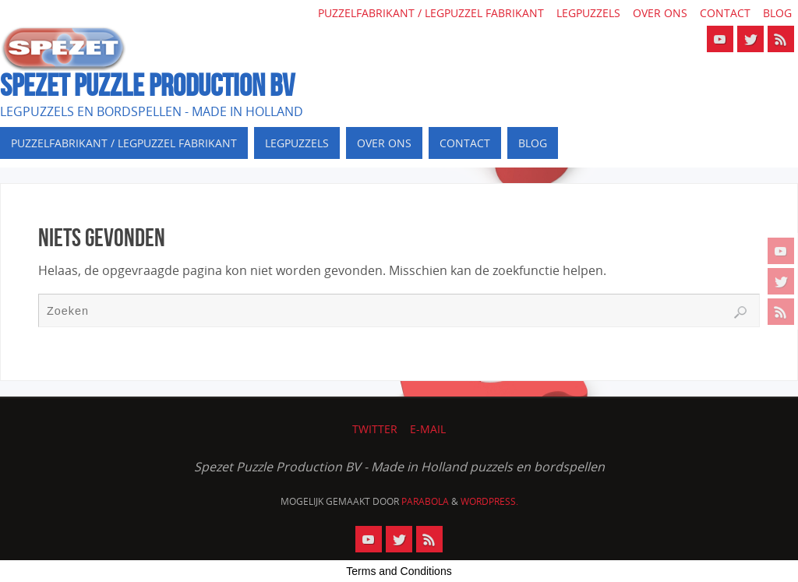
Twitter (374, 429)
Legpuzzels (588, 12)
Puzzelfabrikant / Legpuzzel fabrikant (431, 12)
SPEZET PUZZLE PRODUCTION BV (147, 84)
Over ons (660, 12)
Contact (725, 12)
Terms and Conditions (398, 571)
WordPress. (489, 501)
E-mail (428, 429)
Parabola (425, 501)
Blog (777, 12)
